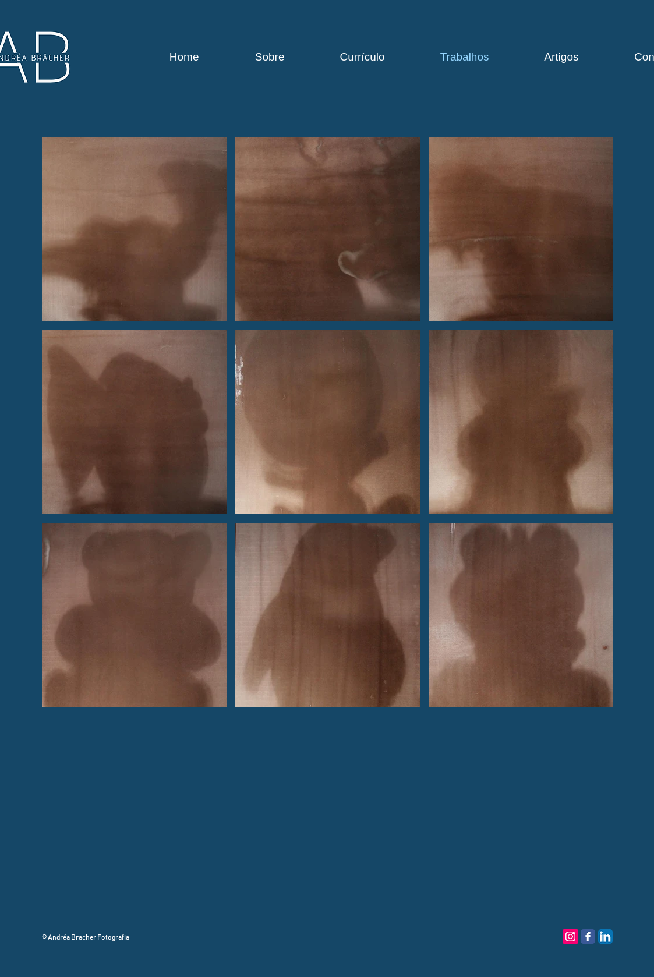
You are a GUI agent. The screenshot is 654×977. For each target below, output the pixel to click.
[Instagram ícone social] (570, 936)
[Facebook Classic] (588, 936)
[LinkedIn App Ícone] (605, 936)
